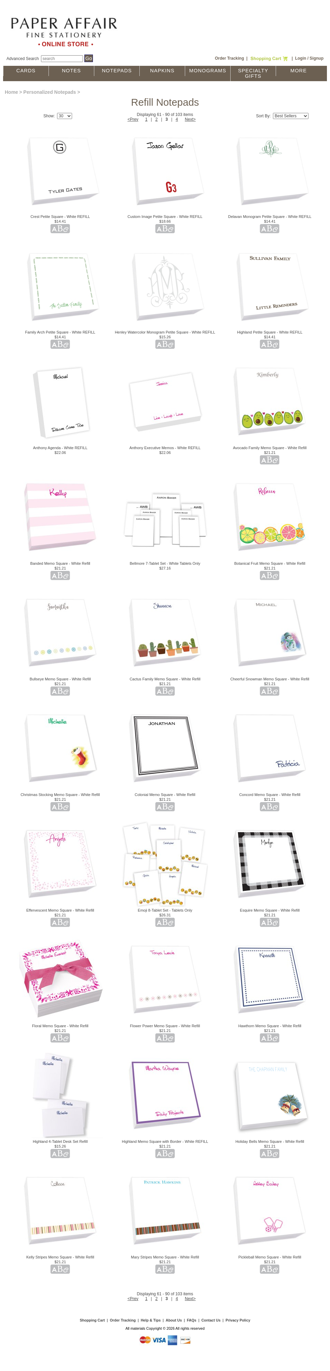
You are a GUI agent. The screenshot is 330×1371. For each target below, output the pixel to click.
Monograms (207, 70)
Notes (71, 70)
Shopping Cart (92, 1320)
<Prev (132, 119)
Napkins (162, 70)
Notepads (117, 70)
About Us (174, 1320)
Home (11, 92)
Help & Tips (151, 1320)
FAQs (191, 1320)
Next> (190, 119)
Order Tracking (229, 58)
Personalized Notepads (49, 92)
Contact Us (210, 1320)
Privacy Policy (237, 1320)
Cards (26, 70)
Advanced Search (22, 58)
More (298, 70)
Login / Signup (309, 58)
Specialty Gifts (253, 73)
